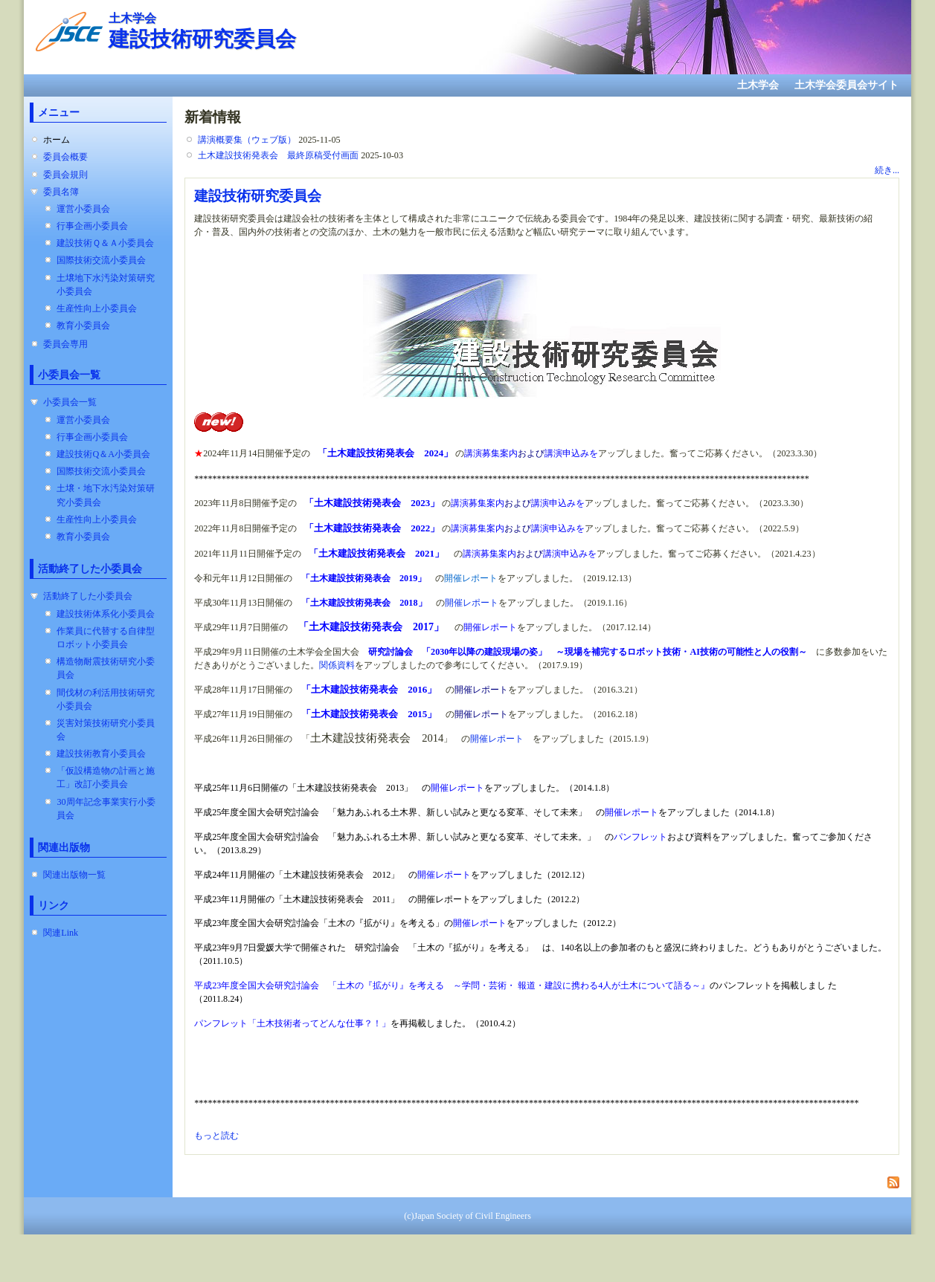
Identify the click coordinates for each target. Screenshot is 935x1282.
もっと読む (216, 1135)
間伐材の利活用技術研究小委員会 (106, 699)
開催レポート (471, 603)
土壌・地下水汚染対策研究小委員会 (106, 495)
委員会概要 (65, 157)
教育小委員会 (83, 325)
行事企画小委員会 (92, 226)
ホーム (56, 140)
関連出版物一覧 (74, 875)
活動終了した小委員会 (87, 596)
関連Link (60, 932)
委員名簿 (61, 192)
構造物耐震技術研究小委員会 (106, 668)
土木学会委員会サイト (846, 85)
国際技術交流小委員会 (101, 260)
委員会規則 (65, 174)
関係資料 (337, 665)
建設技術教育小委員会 (101, 753)
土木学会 (758, 85)
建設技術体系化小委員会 (106, 614)
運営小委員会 (83, 209)
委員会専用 (65, 344)
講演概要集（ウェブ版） (247, 140)
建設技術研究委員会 (257, 195)
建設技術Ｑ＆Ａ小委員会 (105, 243)
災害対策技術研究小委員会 (106, 730)
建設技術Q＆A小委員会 (103, 454)
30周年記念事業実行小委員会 (106, 808)
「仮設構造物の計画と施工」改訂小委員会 (106, 777)
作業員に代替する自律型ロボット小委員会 (106, 638)
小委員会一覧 (70, 402)
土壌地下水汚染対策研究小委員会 (106, 285)
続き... (887, 170)
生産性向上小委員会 (97, 308)
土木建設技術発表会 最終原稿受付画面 (278, 155)
